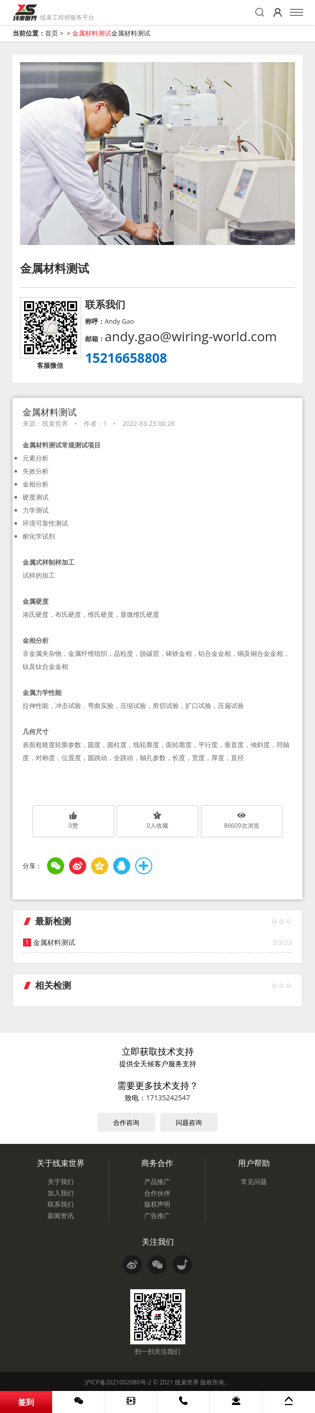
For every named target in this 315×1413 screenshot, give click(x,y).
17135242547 (168, 1097)
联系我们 (61, 1204)
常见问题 (254, 1181)
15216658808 (126, 358)
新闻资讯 (61, 1215)
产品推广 (157, 1181)
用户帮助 (254, 1162)
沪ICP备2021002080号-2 (118, 1382)
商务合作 (157, 1162)
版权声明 (157, 1204)
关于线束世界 (61, 1162)
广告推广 (157, 1215)
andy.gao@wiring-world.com (191, 336)
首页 (51, 33)
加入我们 (61, 1193)
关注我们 (158, 1241)
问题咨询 (189, 1122)
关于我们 (61, 1181)
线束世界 (187, 1382)
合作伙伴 (157, 1193)
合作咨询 (126, 1122)
